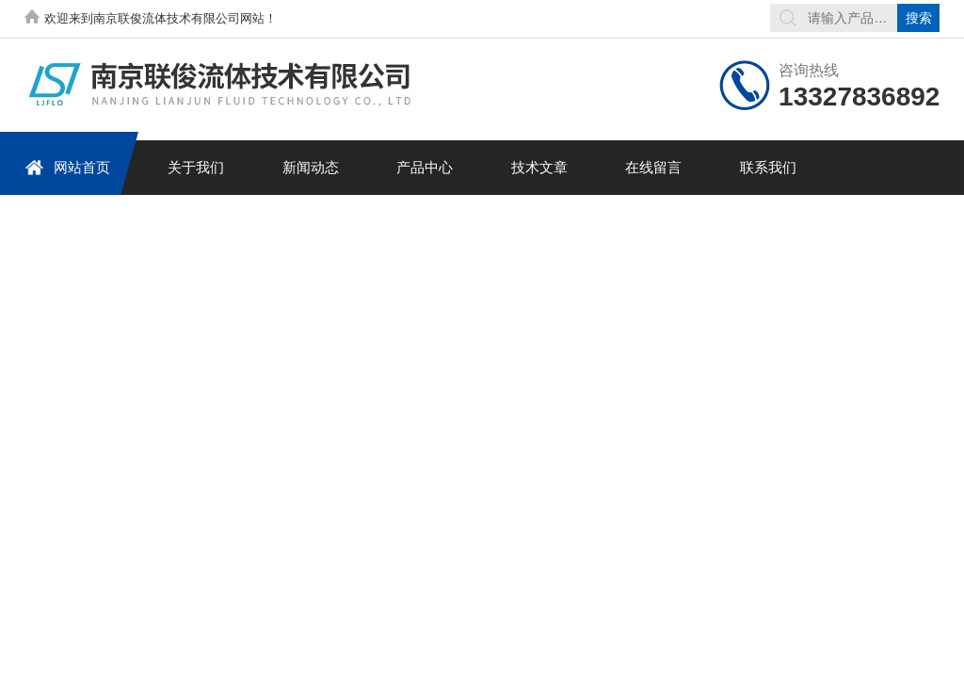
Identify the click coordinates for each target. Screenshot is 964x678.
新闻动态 (310, 167)
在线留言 (653, 167)
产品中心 (424, 167)
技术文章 (539, 167)
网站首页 (67, 167)
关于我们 (196, 167)
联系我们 (768, 167)
